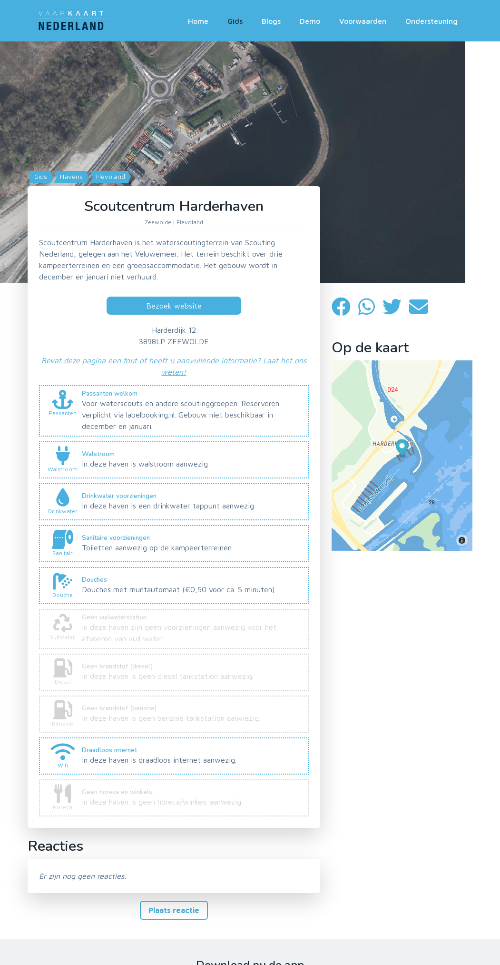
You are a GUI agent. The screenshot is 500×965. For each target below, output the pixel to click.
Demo (310, 21)
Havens (70, 176)
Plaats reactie (173, 910)
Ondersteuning (431, 21)
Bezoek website (174, 305)
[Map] (250, 162)
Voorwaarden (362, 21)
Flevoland (109, 176)
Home (198, 21)
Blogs (271, 21)
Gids (235, 21)
